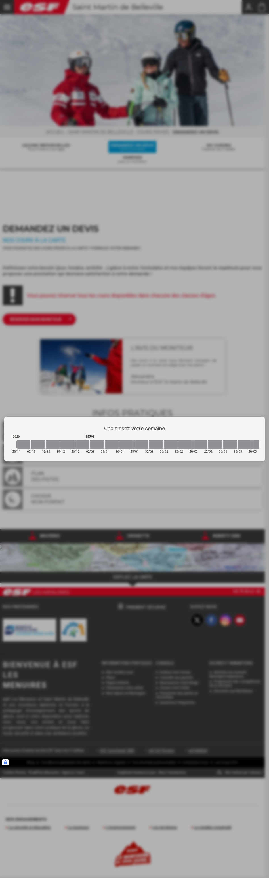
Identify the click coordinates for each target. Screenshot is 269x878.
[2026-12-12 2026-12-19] (53, 444)
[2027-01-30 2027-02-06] (156, 444)
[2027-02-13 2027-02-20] (185, 444)
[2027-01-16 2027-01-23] (126, 444)
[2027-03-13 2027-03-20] (245, 444)
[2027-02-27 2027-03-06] (215, 444)
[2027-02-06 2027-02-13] (171, 444)
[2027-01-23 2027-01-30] (141, 444)
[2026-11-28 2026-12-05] (23, 444)
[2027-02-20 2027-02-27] (200, 444)
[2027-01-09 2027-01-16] (112, 444)
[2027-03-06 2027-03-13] (230, 444)
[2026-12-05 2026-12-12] (38, 444)
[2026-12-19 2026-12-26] (67, 444)
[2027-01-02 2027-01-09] (97, 444)
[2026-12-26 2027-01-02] (82, 444)
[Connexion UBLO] (5, 762)
